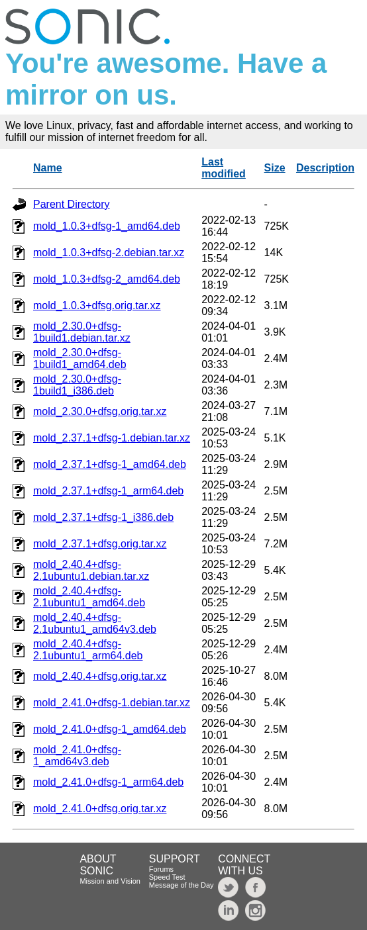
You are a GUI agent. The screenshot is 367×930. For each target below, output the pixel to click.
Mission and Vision (109, 881)
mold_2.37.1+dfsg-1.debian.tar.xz (111, 437)
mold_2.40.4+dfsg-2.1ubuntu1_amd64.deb (89, 596)
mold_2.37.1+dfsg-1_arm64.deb (108, 490)
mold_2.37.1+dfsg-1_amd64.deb (109, 464)
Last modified (223, 167)
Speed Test (167, 877)
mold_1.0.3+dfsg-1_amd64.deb (106, 226)
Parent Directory (71, 204)
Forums (161, 869)
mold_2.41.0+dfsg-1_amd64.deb (109, 729)
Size (275, 167)
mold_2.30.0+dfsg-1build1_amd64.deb (80, 358)
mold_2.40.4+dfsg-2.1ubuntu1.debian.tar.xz (91, 570)
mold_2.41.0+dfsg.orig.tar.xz (99, 808)
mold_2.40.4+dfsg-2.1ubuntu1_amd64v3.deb (94, 623)
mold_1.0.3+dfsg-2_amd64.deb (106, 279)
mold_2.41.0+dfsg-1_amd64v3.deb (77, 755)
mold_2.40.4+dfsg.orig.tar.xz (99, 676)
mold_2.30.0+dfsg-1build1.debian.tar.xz (82, 332)
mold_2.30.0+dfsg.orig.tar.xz (99, 411)
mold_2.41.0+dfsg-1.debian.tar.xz (111, 702)
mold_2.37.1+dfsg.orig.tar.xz (99, 543)
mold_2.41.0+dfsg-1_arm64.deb (108, 782)
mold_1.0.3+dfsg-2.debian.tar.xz (108, 252)
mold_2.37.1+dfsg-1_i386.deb (103, 517)
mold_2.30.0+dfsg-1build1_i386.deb (77, 384)
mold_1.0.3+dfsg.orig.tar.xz (97, 305)
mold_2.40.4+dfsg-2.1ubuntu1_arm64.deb (87, 649)
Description (325, 167)
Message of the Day (181, 885)
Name (47, 167)
